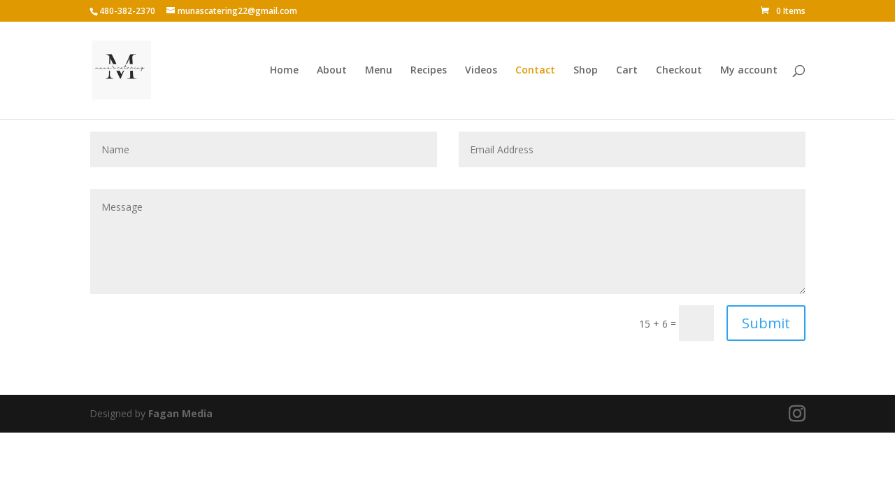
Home (284, 70)
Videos (481, 70)
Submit (766, 323)
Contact (535, 70)
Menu (378, 70)
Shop (585, 70)
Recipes (428, 70)
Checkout (679, 70)
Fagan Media (180, 413)
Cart (627, 70)
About (332, 70)
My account (749, 70)
